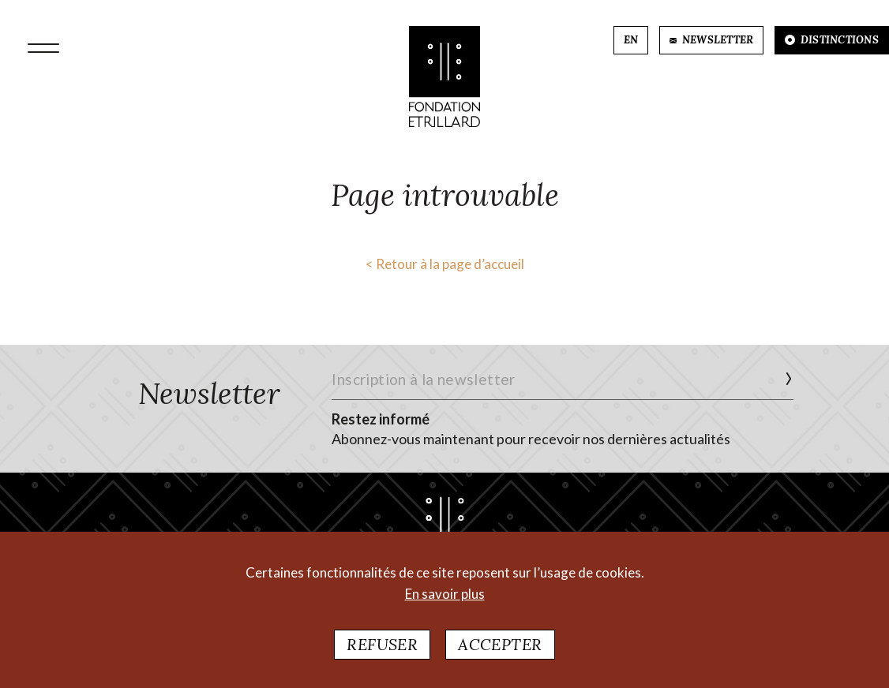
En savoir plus (445, 598)
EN (631, 40)
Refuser (382, 649)
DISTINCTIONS (832, 40)
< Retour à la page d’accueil (445, 264)
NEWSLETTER (711, 40)
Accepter (500, 649)
